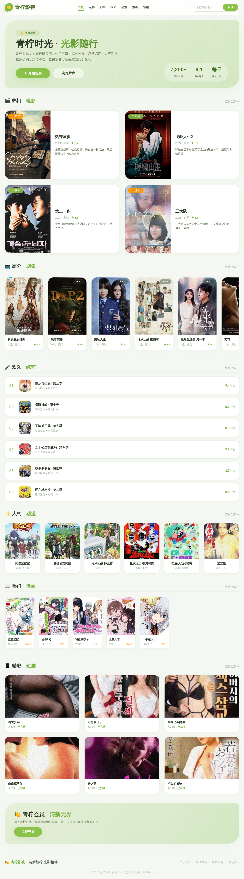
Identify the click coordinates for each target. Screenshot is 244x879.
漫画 (135, 7)
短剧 (146, 7)
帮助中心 (201, 862)
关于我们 (185, 862)
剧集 (102, 7)
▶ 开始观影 (33, 73)
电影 (92, 7)
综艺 (113, 7)
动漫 (124, 7)
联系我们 (234, 862)
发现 (230, 7)
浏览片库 (68, 73)
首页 (81, 7)
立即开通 (28, 831)
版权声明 (217, 862)
